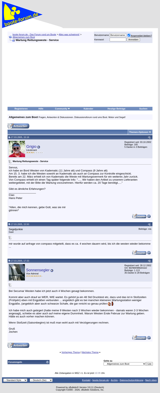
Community (62, 108)
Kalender (88, 108)
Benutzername (101, 35)
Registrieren (21, 108)
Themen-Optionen (138, 132)
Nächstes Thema (90, 352)
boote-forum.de (100, 380)
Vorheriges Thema (71, 352)
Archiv (114, 380)
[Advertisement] (80, 75)
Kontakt (86, 380)
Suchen (143, 108)
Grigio (31, 146)
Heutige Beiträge (116, 108)
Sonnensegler (38, 270)
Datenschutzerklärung (131, 380)
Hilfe (41, 108)
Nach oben (151, 380)
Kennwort (99, 39)
